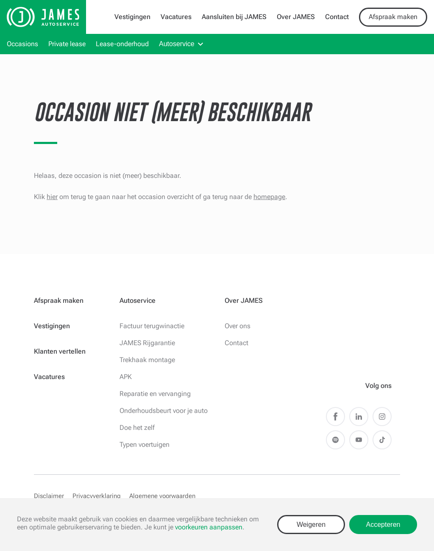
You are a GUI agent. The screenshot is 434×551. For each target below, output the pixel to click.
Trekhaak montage (147, 360)
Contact (337, 17)
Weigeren (311, 524)
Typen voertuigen (145, 444)
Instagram (382, 416)
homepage (269, 197)
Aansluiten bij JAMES (234, 17)
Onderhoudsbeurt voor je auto (164, 411)
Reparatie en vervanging (155, 394)
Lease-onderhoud (122, 44)
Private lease (67, 44)
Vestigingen (132, 17)
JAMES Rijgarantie (147, 343)
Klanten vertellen (60, 351)
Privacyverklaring (96, 496)
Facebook (335, 416)
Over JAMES (296, 17)
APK (126, 377)
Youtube (358, 439)
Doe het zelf (137, 428)
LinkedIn (358, 416)
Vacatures (176, 17)
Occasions (22, 44)
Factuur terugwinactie (152, 326)
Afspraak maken (393, 17)
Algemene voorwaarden (162, 496)
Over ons (237, 326)
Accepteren (383, 524)
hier (52, 197)
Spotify (335, 439)
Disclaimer (49, 496)
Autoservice (177, 43)
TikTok (382, 439)
